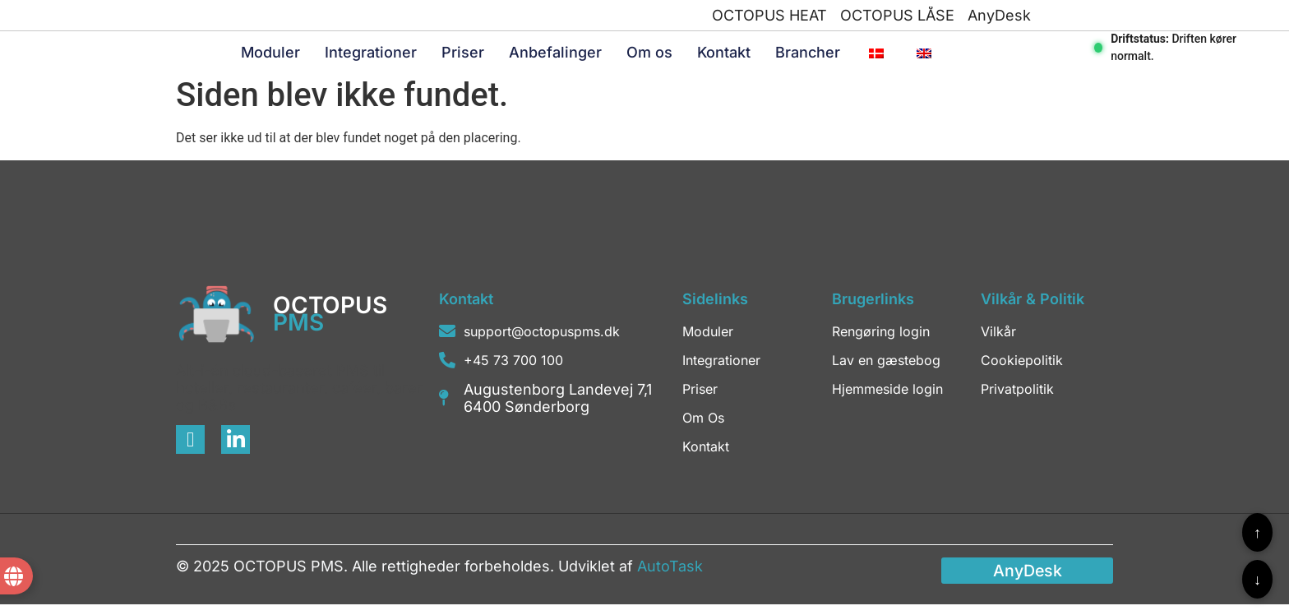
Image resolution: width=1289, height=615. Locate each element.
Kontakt (724, 57)
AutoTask (670, 576)
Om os (649, 57)
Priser (462, 57)
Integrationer (371, 57)
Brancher (807, 57)
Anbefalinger (555, 57)
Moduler (270, 57)
